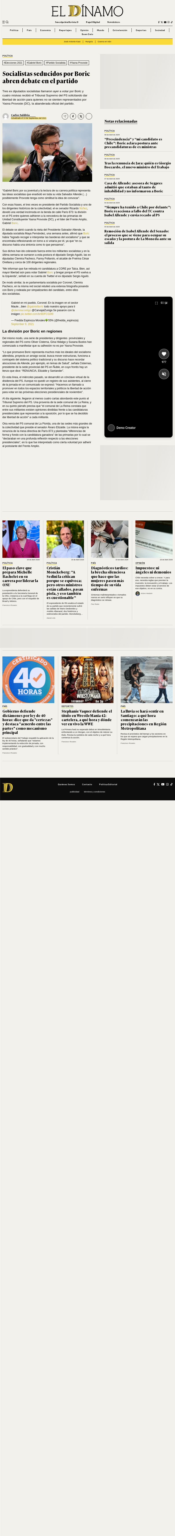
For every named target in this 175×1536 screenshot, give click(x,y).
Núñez (83, 208)
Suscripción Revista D (66, 22)
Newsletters (113, 22)
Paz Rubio (95, 604)
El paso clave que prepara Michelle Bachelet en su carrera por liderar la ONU (20, 576)
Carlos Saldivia (20, 115)
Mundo (100, 30)
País (29, 30)
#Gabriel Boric (34, 62)
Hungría (89, 41)
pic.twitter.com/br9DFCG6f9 (37, 314)
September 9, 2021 (22, 324)
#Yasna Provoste (79, 62)
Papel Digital (93, 22)
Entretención (120, 30)
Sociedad (160, 30)
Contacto (87, 784)
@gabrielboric (35, 306)
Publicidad (74, 791)
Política (14, 30)
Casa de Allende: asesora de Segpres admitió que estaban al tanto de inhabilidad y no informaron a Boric (133, 186)
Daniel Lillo (51, 618)
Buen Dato (87, 34)
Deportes (141, 30)
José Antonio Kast (72, 41)
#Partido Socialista (56, 62)
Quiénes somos (66, 784)
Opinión (84, 30)
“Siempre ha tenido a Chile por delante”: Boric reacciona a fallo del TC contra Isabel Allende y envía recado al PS (137, 210)
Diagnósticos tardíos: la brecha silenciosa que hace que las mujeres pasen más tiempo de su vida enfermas (109, 578)
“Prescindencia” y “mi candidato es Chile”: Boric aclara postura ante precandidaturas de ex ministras (133, 142)
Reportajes (65, 30)
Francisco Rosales (9, 605)
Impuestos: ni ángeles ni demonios (153, 570)
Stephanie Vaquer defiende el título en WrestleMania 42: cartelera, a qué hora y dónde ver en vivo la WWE (87, 717)
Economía (45, 30)
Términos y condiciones (94, 791)
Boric (15, 223)
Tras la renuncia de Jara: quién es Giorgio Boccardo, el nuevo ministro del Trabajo (137, 164)
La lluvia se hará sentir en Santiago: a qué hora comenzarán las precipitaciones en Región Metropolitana (143, 719)
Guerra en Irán (104, 41)
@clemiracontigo (21, 310)
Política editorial (108, 784)
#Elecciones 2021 (13, 62)
